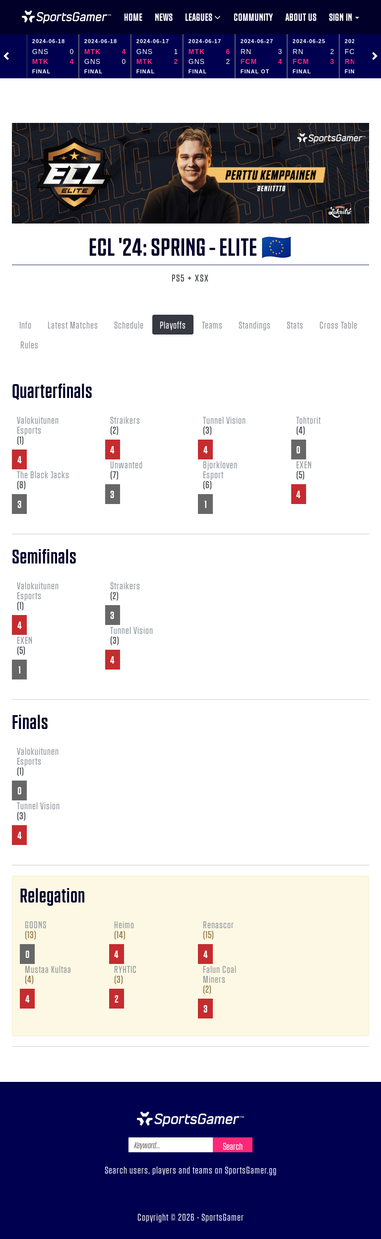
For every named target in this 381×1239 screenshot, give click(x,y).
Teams (212, 325)
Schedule (129, 325)
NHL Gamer (66, 17)
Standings (255, 325)
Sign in (344, 17)
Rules (29, 344)
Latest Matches (73, 325)
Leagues (203, 17)
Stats (295, 325)
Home (133, 17)
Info (25, 325)
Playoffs (173, 325)
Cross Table (338, 325)
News (164, 17)
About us (301, 17)
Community (253, 17)
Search (233, 1146)
